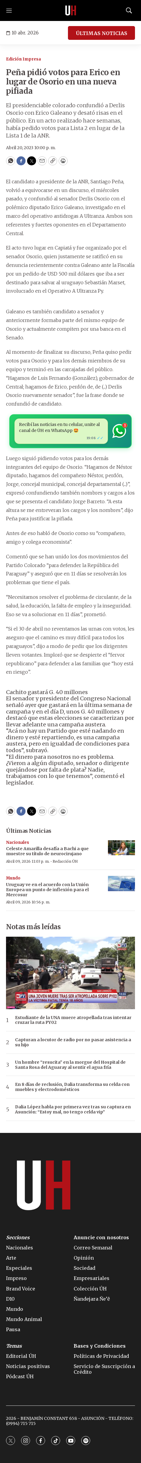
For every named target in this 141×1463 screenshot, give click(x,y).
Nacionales (17, 842)
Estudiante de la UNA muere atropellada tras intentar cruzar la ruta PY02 (73, 1020)
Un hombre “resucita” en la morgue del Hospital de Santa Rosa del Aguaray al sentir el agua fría (70, 1065)
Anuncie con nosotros (101, 1237)
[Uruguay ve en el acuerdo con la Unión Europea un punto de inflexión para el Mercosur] (121, 883)
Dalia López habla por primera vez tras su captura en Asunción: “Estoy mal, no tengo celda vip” (73, 1109)
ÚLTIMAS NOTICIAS (101, 33)
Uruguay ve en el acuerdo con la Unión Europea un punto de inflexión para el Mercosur (47, 889)
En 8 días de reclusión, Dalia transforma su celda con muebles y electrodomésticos (72, 1087)
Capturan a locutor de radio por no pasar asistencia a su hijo (73, 1042)
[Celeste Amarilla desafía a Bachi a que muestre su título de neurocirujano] (121, 848)
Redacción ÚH (65, 861)
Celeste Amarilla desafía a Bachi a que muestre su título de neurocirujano (47, 851)
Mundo (13, 878)
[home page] (70, 10)
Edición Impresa (23, 59)
